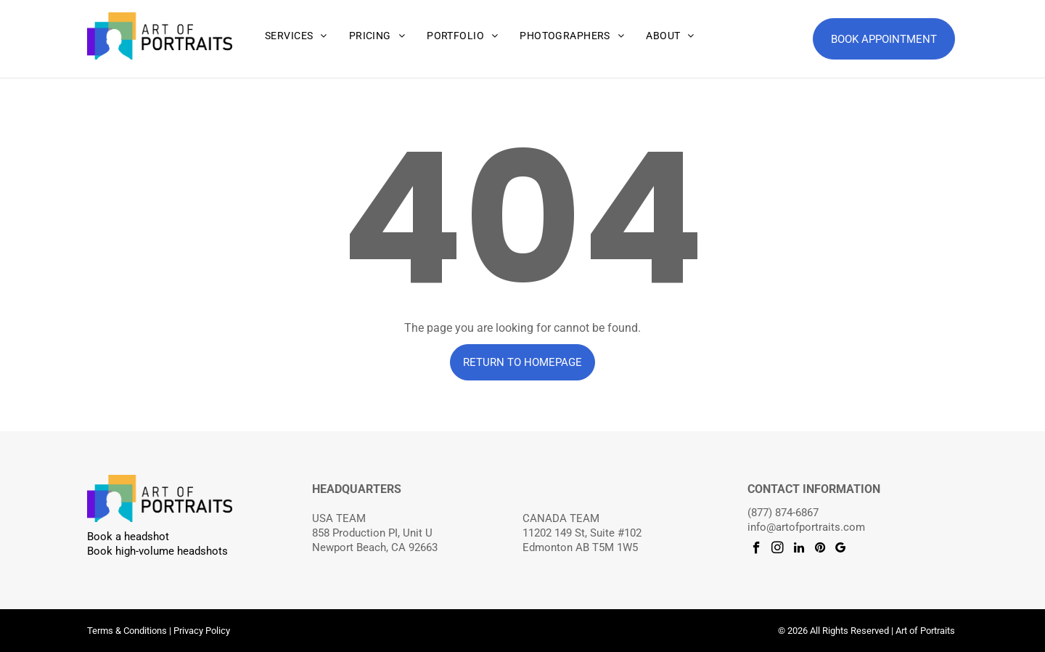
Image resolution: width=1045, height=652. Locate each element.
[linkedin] (799, 550)
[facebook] (756, 550)
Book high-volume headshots (157, 551)
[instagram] (778, 550)
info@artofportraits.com (806, 527)
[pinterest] (820, 550)
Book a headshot (128, 536)
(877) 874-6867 (783, 512)
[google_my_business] (841, 550)
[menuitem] (296, 36)
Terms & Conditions (127, 630)
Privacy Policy (201, 630)
